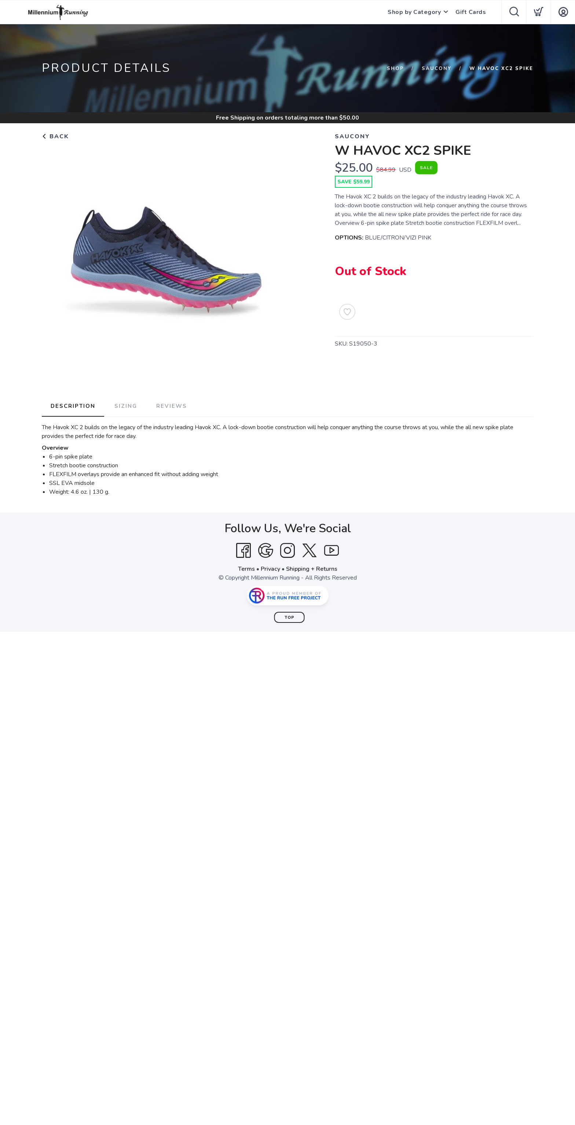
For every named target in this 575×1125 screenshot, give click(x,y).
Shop (395, 68)
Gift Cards (470, 12)
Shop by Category (414, 12)
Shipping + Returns (311, 569)
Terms (246, 569)
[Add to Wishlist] (347, 312)
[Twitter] (310, 551)
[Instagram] (287, 551)
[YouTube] (332, 551)
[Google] (265, 551)
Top (289, 617)
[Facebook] (243, 551)
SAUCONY (437, 68)
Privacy (270, 569)
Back (55, 136)
